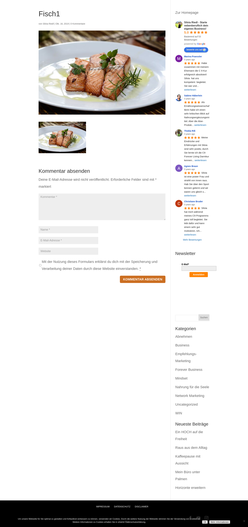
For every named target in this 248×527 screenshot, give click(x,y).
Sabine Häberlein (193, 95)
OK (204, 522)
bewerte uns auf (196, 49)
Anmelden (199, 274)
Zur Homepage (186, 13)
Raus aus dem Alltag (191, 448)
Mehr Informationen (220, 522)
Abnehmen (183, 337)
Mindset (181, 378)
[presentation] (195, 291)
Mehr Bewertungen (192, 239)
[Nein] (244, 521)
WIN (178, 413)
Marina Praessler (193, 56)
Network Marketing (189, 396)
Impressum (103, 506)
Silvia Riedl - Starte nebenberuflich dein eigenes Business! (196, 25)
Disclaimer (141, 506)
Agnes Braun (191, 166)
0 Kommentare (78, 23)
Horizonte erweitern (190, 488)
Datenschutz (122, 506)
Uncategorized (186, 404)
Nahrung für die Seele (192, 387)
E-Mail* (185, 264)
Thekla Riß (189, 131)
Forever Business (188, 370)
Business (182, 345)
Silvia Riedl (48, 23)
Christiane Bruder (193, 201)
